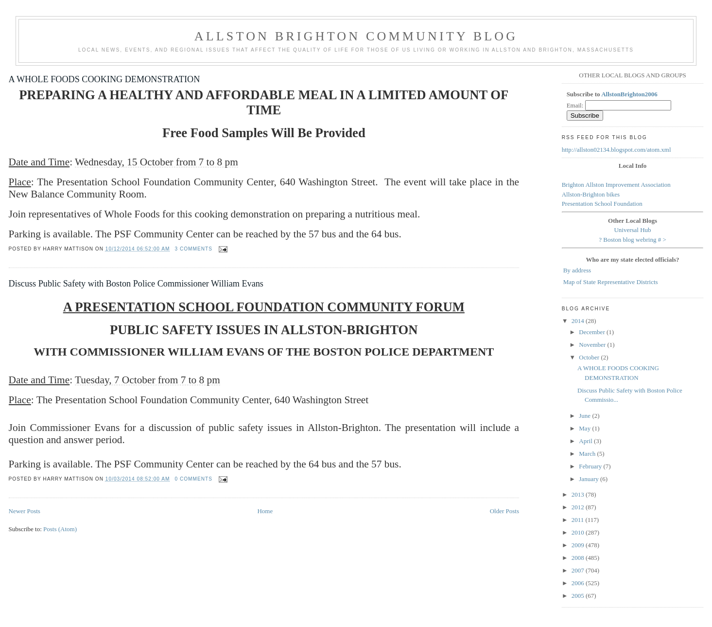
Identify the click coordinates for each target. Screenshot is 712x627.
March (588, 453)
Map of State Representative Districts (610, 282)
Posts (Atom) (60, 529)
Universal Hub (632, 229)
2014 (579, 320)
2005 (579, 595)
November (593, 344)
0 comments (193, 479)
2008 (579, 557)
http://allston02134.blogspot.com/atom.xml (616, 149)
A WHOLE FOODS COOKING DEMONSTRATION (104, 79)
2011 (579, 519)
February (591, 466)
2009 (579, 545)
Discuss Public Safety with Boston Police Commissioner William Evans (136, 283)
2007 (579, 570)
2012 (579, 507)
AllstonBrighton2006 (629, 94)
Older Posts (504, 511)
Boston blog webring (629, 239)
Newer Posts (24, 511)
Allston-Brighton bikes (591, 194)
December (593, 332)
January (589, 479)
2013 (579, 494)
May (585, 428)
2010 (579, 532)
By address (577, 270)
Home (265, 511)
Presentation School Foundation (602, 203)
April (586, 441)
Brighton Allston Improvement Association (616, 184)
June (585, 415)
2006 (579, 583)
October (590, 357)
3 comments (193, 248)
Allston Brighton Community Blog (356, 36)
